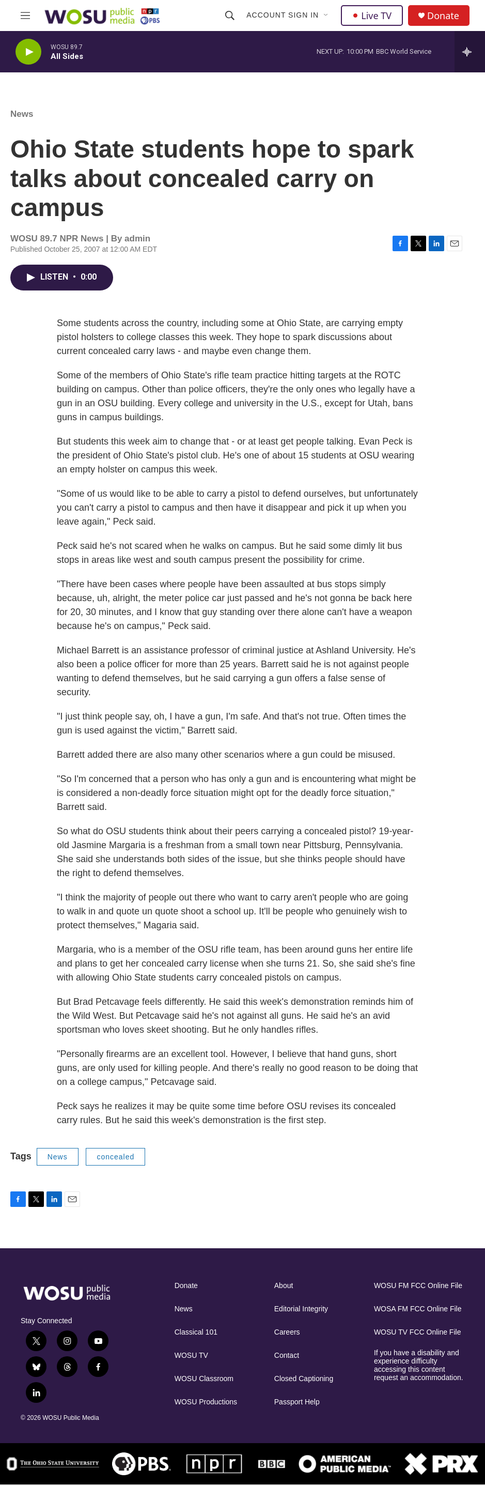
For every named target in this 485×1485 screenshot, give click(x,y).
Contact (286, 1355)
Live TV (372, 15)
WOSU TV (191, 1355)
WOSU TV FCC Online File (417, 1332)
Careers (287, 1332)
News (21, 114)
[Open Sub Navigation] (326, 15)
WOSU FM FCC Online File (418, 1286)
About (283, 1286)
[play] (28, 52)
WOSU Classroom (204, 1379)
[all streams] (470, 51)
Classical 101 (196, 1332)
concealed (115, 1157)
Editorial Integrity (301, 1309)
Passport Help (297, 1402)
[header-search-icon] (230, 15)
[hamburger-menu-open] (25, 15)
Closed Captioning (303, 1379)
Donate (443, 15)
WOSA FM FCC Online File (418, 1309)
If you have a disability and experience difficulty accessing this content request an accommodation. (418, 1365)
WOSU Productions (206, 1402)
